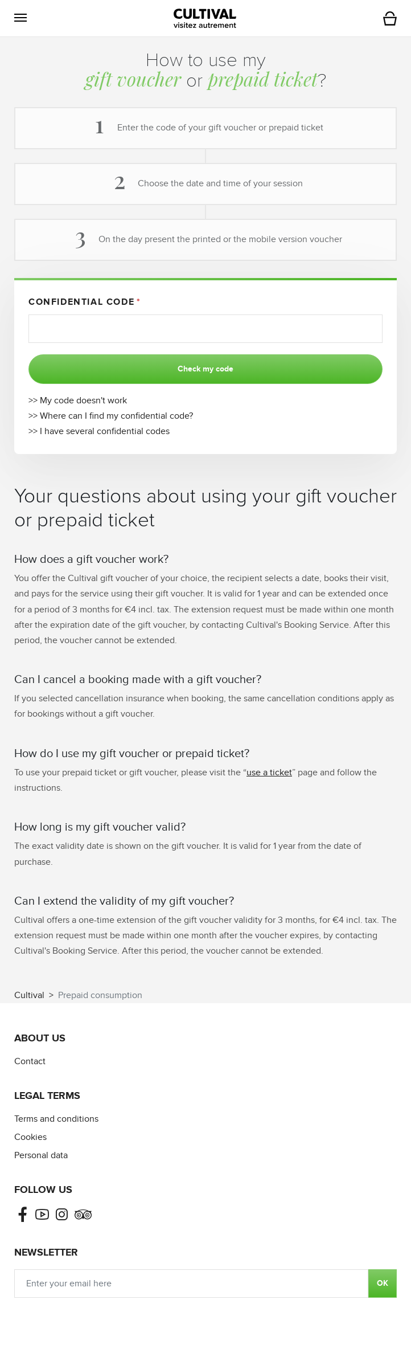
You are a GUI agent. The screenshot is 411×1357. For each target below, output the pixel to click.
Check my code (205, 369)
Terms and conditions (56, 1119)
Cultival (29, 995)
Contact (30, 1061)
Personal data (41, 1155)
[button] (20, 18)
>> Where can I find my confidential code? (110, 416)
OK (382, 1283)
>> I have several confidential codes (99, 431)
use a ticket (269, 772)
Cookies (30, 1137)
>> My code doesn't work (77, 400)
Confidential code (81, 302)
